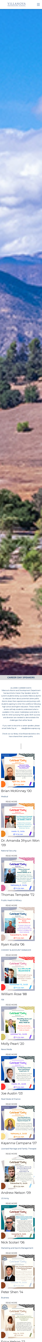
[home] (16, 4)
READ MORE (11, 802)
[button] (38, 4)
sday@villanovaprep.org (30, 728)
